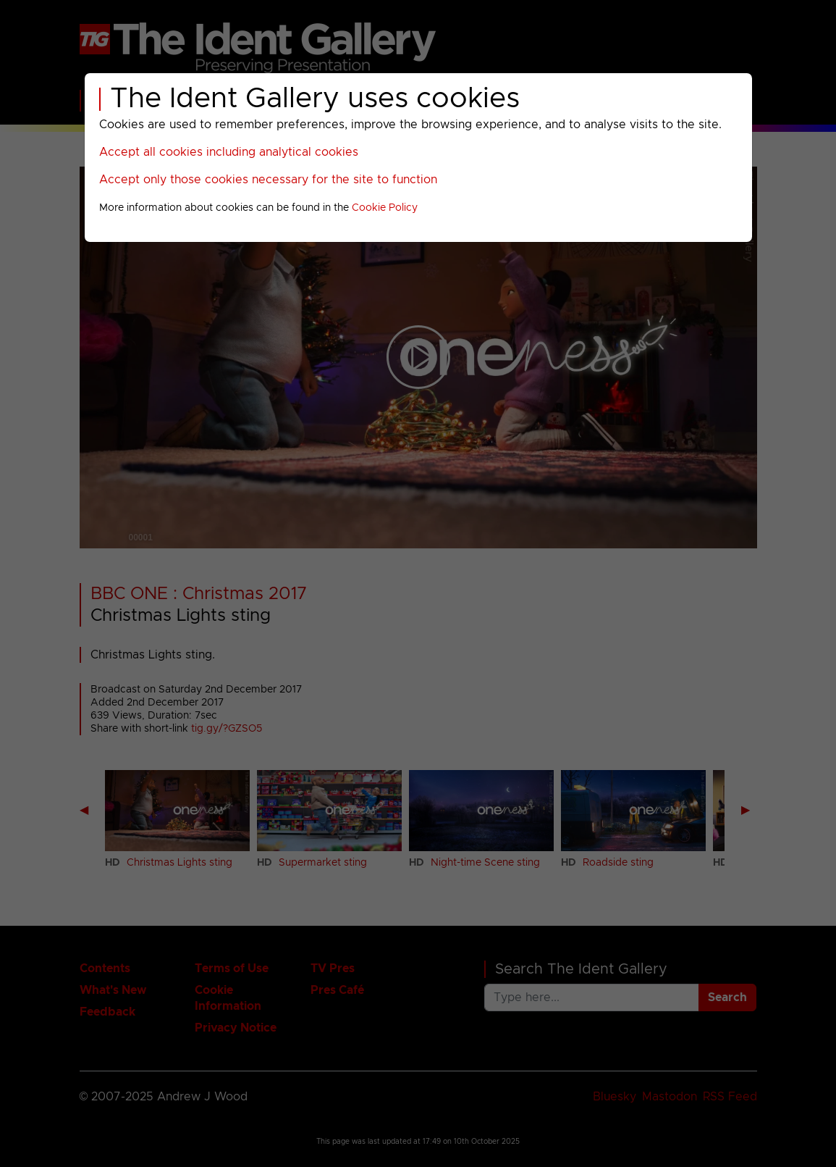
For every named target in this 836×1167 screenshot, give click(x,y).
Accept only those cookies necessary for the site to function (268, 179)
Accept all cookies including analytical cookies (228, 152)
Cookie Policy (385, 208)
